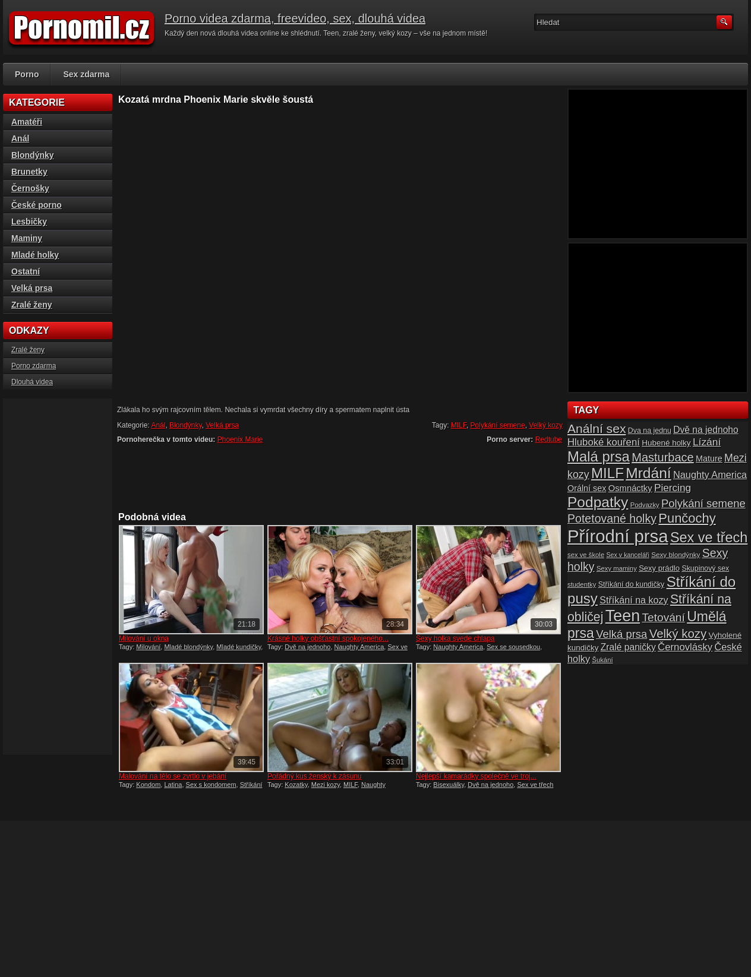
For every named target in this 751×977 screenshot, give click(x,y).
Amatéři (26, 122)
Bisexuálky (448, 784)
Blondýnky (185, 425)
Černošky (30, 188)
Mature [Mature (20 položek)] (709, 458)
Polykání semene (498, 425)
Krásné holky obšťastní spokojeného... (328, 638)
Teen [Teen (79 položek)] (622, 616)
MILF (458, 425)
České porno (36, 205)
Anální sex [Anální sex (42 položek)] (596, 428)
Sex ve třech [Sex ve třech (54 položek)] (708, 537)
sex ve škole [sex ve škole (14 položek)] (585, 554)
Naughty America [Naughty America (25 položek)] (710, 474)
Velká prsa (222, 425)
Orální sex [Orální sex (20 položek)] (586, 488)
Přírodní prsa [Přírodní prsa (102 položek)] (617, 536)
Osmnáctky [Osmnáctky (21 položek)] (630, 488)
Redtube (548, 439)
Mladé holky (35, 255)
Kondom (148, 784)
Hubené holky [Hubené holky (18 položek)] (666, 442)
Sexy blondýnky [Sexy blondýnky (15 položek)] (675, 554)
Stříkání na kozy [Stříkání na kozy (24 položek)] (633, 600)
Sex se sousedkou (513, 646)
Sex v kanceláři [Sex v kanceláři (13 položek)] (628, 554)
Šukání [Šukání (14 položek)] (602, 659)
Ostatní (25, 271)
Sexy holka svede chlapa (455, 638)
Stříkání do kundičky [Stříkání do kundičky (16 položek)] (631, 584)
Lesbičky (29, 221)
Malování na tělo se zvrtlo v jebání (172, 776)
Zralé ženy (31, 304)
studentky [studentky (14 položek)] (581, 584)
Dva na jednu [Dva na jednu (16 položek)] (649, 430)
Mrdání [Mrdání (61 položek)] (648, 473)
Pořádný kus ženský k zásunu (314, 776)
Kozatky (296, 784)
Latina (173, 784)
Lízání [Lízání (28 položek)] (707, 442)
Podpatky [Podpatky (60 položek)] (597, 502)
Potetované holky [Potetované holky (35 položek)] (612, 518)
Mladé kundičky (238, 646)
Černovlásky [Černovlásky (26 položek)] (685, 647)
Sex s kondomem (211, 784)
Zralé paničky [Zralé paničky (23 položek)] (628, 647)
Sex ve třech (535, 784)
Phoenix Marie (240, 439)
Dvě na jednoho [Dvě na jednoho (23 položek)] (706, 430)
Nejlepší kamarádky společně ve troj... (476, 776)
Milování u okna (144, 638)
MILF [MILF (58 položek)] (607, 473)
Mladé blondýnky (188, 646)
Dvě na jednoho (307, 646)
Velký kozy (546, 425)
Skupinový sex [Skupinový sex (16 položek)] (705, 568)
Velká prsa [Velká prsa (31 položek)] (621, 634)
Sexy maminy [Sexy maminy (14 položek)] (617, 568)
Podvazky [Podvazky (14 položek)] (645, 504)
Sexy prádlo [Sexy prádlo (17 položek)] (659, 568)
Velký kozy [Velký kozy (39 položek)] (677, 633)
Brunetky (29, 171)
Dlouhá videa (32, 382)
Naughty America (359, 646)
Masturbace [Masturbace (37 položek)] (663, 457)
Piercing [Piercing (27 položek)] (672, 488)
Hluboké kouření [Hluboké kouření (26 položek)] (603, 442)
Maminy (26, 238)
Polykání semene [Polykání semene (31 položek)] (703, 503)
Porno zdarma (33, 366)
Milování (148, 646)
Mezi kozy (325, 784)
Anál (158, 425)
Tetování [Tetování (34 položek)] (663, 617)
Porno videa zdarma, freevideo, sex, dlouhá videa (295, 18)
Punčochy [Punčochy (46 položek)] (686, 518)
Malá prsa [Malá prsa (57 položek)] (598, 456)
